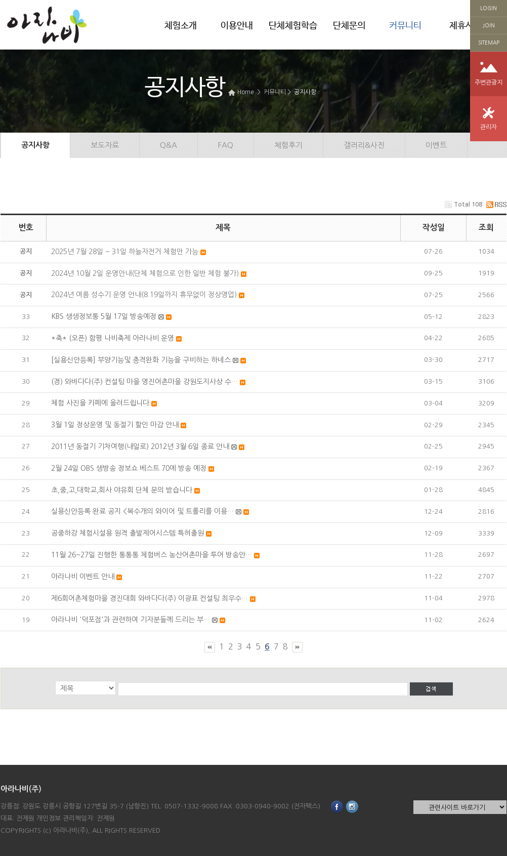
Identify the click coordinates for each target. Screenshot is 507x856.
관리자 (488, 127)
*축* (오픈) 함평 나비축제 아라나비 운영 (112, 338)
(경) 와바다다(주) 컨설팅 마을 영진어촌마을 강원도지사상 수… (144, 381)
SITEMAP (488, 42)
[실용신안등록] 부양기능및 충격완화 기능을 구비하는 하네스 (141, 359)
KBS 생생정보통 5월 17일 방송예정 (103, 316)
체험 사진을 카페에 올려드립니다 (100, 402)
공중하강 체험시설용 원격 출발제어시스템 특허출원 (127, 533)
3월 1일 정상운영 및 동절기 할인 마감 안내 (115, 424)
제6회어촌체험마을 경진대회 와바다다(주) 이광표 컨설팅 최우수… (149, 598)
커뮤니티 (405, 26)
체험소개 (180, 26)
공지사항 (305, 92)
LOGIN (488, 8)
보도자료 (105, 145)
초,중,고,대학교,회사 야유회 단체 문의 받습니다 (121, 490)
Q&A (168, 145)
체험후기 (288, 145)
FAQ (225, 145)
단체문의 (349, 26)
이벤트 (436, 145)
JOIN (489, 25)
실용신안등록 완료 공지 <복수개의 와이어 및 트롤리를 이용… (142, 511)
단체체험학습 (293, 26)
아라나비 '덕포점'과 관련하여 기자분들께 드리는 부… (130, 619)
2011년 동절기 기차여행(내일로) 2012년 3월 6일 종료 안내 (140, 446)
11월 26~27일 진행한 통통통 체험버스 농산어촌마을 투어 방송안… (151, 554)
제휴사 (461, 26)
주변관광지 (488, 82)
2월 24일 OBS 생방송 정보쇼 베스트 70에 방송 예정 (128, 468)
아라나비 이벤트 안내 (82, 576)
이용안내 (237, 26)
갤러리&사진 (364, 145)
